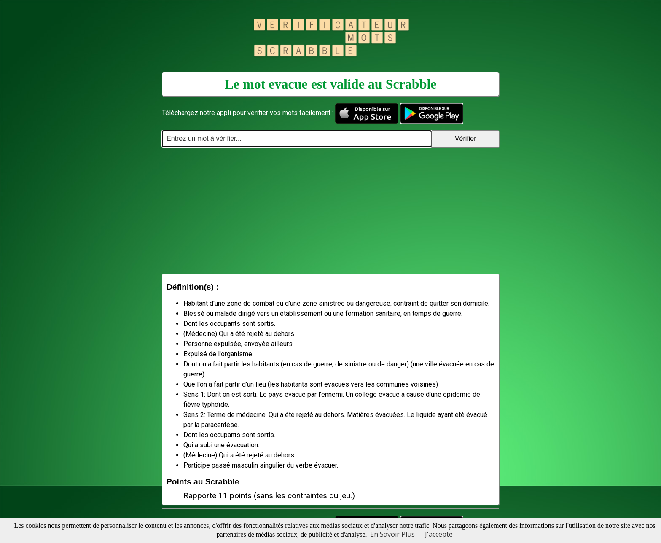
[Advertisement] (330, 210)
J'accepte (439, 534)
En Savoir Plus (392, 534)
